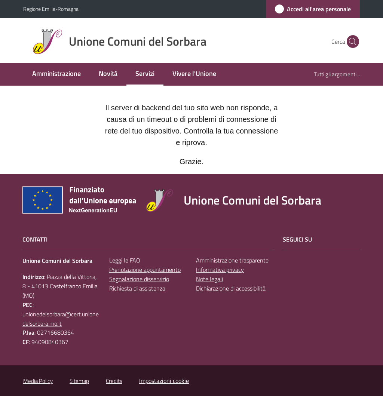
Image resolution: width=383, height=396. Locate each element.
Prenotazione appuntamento (145, 269)
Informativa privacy (220, 269)
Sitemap (79, 381)
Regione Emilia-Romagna (51, 9)
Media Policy (38, 381)
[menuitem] (56, 74)
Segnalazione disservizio (139, 278)
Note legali (209, 278)
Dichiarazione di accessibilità (231, 288)
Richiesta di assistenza (137, 288)
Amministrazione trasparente (232, 260)
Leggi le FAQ (124, 260)
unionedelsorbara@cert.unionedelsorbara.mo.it (60, 319)
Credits (114, 381)
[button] (351, 41)
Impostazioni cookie (164, 380)
